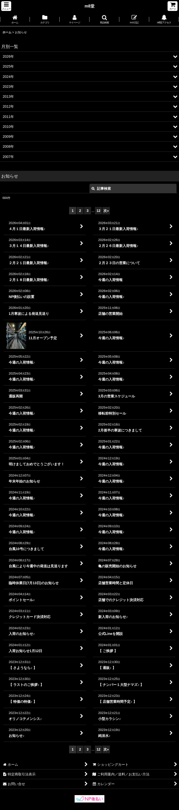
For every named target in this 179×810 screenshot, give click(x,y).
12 (98, 211)
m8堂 (89, 6)
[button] (6, 6)
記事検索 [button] (101, 189)
